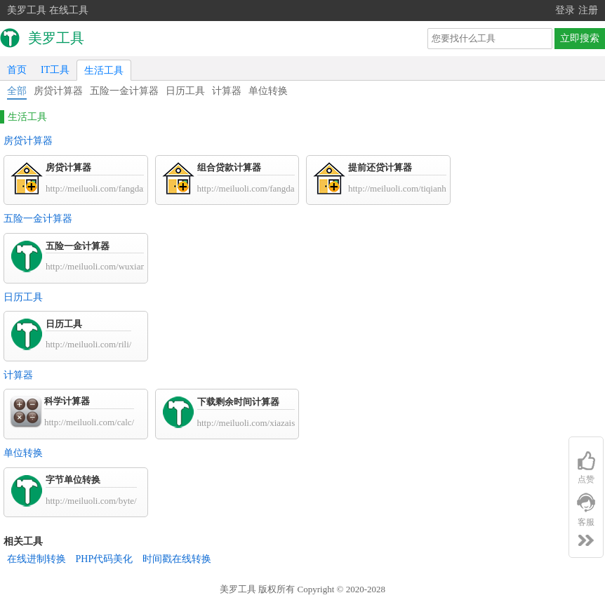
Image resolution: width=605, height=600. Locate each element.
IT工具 (55, 70)
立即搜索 (579, 38)
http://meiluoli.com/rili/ (88, 344)
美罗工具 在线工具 (47, 10)
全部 (17, 91)
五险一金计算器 (124, 91)
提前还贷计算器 (380, 167)
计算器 (226, 91)
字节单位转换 (73, 479)
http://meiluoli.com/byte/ (91, 500)
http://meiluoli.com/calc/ (89, 422)
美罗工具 (238, 589)
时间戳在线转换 (176, 559)
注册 (588, 10)
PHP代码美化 (104, 559)
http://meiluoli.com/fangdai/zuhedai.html (272, 188)
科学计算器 (67, 401)
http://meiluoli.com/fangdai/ (97, 188)
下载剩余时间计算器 (238, 401)
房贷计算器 (58, 91)
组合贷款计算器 (229, 167)
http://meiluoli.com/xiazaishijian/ (258, 423)
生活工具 (104, 70)
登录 (565, 10)
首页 (17, 70)
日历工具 (185, 91)
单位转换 (268, 91)
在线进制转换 (36, 559)
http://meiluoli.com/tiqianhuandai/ (410, 188)
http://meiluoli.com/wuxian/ (97, 266)
